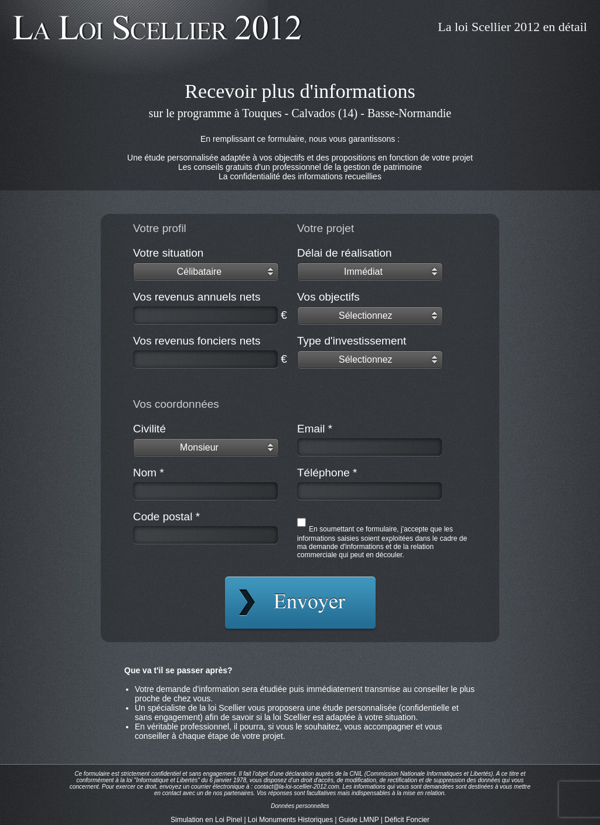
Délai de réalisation (344, 253)
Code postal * (166, 516)
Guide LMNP (359, 820)
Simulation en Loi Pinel (206, 820)
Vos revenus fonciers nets (197, 341)
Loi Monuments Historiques (290, 820)
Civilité (149, 428)
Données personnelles (300, 806)
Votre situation (168, 253)
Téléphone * (327, 472)
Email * (314, 428)
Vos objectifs (328, 297)
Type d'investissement (351, 341)
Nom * (148, 472)
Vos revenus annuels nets (197, 297)
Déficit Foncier (406, 820)
